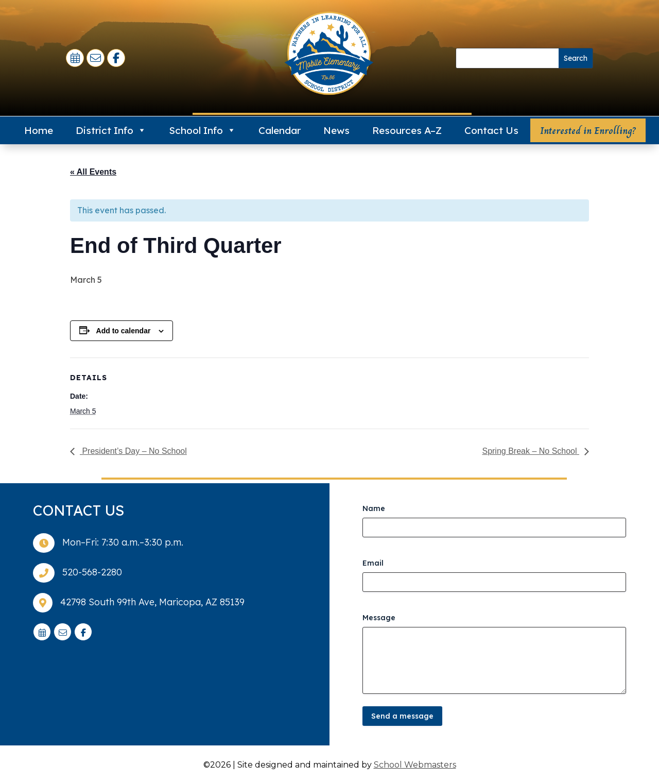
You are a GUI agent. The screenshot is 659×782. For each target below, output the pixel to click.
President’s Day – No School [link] (133, 451)
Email (373, 563)
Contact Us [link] (491, 130)
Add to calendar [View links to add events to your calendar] (123, 331)
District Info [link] (111, 130)
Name (373, 508)
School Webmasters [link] (415, 765)
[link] (76, 59)
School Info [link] (202, 130)
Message (378, 617)
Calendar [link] (279, 130)
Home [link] (38, 130)
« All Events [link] (93, 171)
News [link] (336, 130)
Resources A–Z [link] (407, 130)
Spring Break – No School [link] (530, 451)
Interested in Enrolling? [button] (588, 130)
